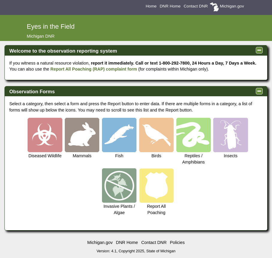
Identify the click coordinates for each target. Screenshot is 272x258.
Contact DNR (196, 6)
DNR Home (170, 6)
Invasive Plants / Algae (119, 191)
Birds (156, 138)
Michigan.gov (232, 6)
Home (151, 6)
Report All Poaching (156, 191)
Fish (119, 138)
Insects (230, 138)
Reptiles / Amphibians (193, 141)
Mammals (82, 138)
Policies (177, 242)
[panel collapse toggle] (259, 50)
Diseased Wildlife (45, 138)
